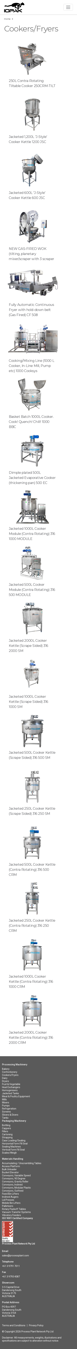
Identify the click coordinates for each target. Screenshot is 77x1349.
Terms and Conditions (13, 1325)
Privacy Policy (36, 1325)
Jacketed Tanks (10, 1093)
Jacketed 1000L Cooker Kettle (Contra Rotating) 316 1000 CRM (31, 981)
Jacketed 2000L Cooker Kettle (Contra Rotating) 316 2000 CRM (31, 1037)
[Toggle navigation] (68, 7)
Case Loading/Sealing (13, 1140)
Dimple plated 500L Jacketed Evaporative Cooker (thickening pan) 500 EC (32, 478)
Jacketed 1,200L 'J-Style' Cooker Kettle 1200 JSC (28, 139)
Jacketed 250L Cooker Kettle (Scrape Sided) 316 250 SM (32, 811)
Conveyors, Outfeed (12, 1190)
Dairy (4, 1078)
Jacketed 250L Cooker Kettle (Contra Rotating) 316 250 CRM (32, 925)
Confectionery (9, 1072)
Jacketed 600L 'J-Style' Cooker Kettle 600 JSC (27, 195)
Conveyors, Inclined (12, 1184)
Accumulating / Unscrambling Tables (21, 1163)
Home (7, 19)
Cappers (6, 1128)
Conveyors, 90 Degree (13, 1178)
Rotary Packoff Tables (14, 1209)
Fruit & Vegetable (11, 1084)
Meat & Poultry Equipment (16, 1096)
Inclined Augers (10, 1196)
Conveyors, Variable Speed (16, 1175)
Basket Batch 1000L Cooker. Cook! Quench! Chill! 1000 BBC (31, 422)
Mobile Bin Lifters (11, 1203)
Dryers (5, 1081)
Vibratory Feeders (11, 1215)
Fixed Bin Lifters (10, 1193)
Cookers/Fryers (10, 1075)
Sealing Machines (11, 1146)
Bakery (5, 1069)
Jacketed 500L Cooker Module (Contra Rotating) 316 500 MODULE (32, 590)
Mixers (5, 1102)
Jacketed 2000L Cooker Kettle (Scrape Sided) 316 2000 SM (28, 646)
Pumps (6, 1105)
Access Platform (11, 1166)
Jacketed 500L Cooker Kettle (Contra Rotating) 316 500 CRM (32, 869)
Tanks (5, 1117)
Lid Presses (8, 1200)
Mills (4, 1099)
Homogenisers (10, 1090)
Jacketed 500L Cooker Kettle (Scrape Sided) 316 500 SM (32, 755)
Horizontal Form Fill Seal (15, 1143)
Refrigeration (9, 1108)
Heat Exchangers (11, 1087)
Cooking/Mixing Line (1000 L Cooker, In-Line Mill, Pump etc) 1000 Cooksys (31, 366)
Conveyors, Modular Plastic (16, 1187)
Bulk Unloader (9, 1169)
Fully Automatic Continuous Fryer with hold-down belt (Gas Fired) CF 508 (31, 310)
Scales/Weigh (9, 1152)
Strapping (7, 1137)
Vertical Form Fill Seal (13, 1149)
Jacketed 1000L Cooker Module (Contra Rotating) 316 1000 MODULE (32, 534)
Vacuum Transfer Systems (16, 1212)
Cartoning (7, 1134)
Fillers (5, 1131)
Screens (6, 1111)
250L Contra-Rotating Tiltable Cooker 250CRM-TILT (32, 83)
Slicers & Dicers (10, 1114)
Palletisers (7, 1206)
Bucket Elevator (10, 1172)
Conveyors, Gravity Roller (15, 1181)
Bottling (6, 1125)
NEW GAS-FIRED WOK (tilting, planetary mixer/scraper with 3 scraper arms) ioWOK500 (31, 256)
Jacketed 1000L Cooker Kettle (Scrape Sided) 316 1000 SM (28, 702)
